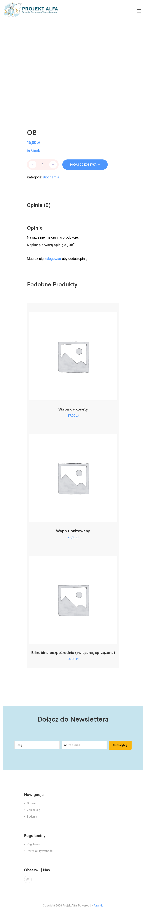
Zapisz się (33, 810)
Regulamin (33, 844)
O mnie (31, 803)
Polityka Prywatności (40, 851)
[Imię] (37, 745)
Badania (32, 816)
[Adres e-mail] (84, 745)
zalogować (52, 259)
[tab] (39, 205)
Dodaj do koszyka (83, 164)
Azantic (98, 905)
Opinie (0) (39, 205)
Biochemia (51, 177)
